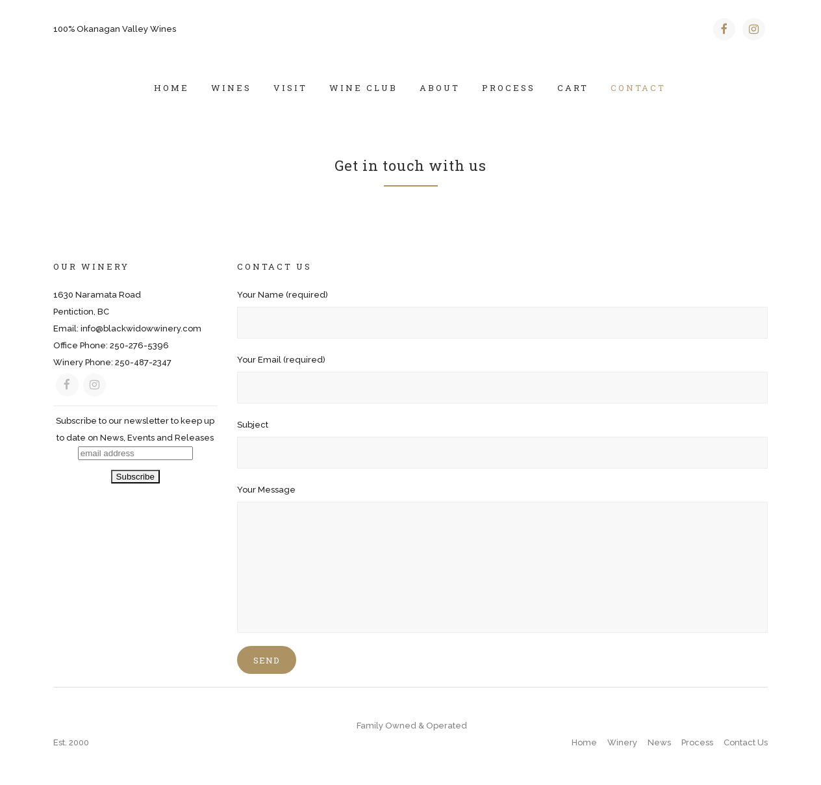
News (659, 742)
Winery (622, 742)
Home (584, 742)
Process (697, 742)
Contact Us (746, 742)
